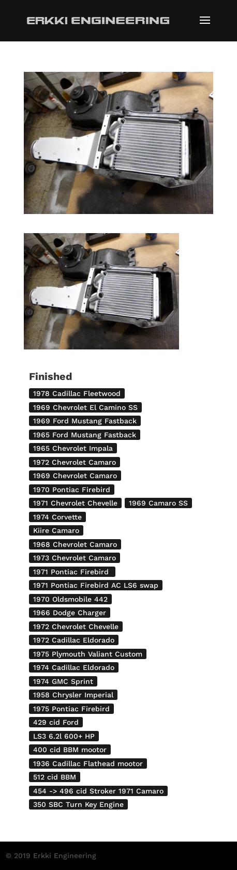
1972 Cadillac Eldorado (73, 640)
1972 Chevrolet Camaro (74, 462)
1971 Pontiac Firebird (72, 572)
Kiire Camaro (56, 530)
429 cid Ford (56, 722)
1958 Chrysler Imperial (73, 695)
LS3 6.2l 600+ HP (64, 736)
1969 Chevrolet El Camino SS (85, 407)
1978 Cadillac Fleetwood (77, 393)
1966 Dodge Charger (69, 612)
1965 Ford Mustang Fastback (84, 435)
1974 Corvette (57, 517)
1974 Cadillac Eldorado (73, 667)
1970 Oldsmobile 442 (70, 599)
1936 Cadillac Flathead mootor (88, 763)
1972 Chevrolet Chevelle (76, 626)
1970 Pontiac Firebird (71, 489)
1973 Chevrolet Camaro (74, 558)
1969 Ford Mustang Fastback (85, 421)
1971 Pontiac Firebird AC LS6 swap (95, 585)
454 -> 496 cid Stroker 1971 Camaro (98, 791)
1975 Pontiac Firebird (71, 709)
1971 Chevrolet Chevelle (75, 503)
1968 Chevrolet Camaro (75, 544)
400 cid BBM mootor (70, 749)
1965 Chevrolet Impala (73, 448)
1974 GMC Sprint (63, 681)
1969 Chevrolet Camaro (75, 475)
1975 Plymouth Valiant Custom (87, 654)
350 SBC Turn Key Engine (78, 804)
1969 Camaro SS (158, 503)
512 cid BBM (54, 777)
